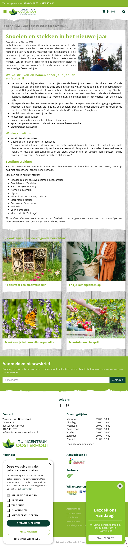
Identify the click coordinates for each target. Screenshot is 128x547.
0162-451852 (9, 429)
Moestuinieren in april (84, 342)
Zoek (123, 11)
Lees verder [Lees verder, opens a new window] (26, 488)
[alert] (28, 502)
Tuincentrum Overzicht (66, 542)
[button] (28, 538)
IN (67, 405)
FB (60, 405)
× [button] (49, 464)
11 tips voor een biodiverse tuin (25, 285)
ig (113, 11)
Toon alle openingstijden (80, 444)
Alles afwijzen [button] (28, 531)
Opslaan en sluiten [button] (28, 523)
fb (107, 11)
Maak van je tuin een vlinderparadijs (29, 342)
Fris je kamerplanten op (85, 285)
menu (5, 11)
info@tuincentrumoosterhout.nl (20, 432)
